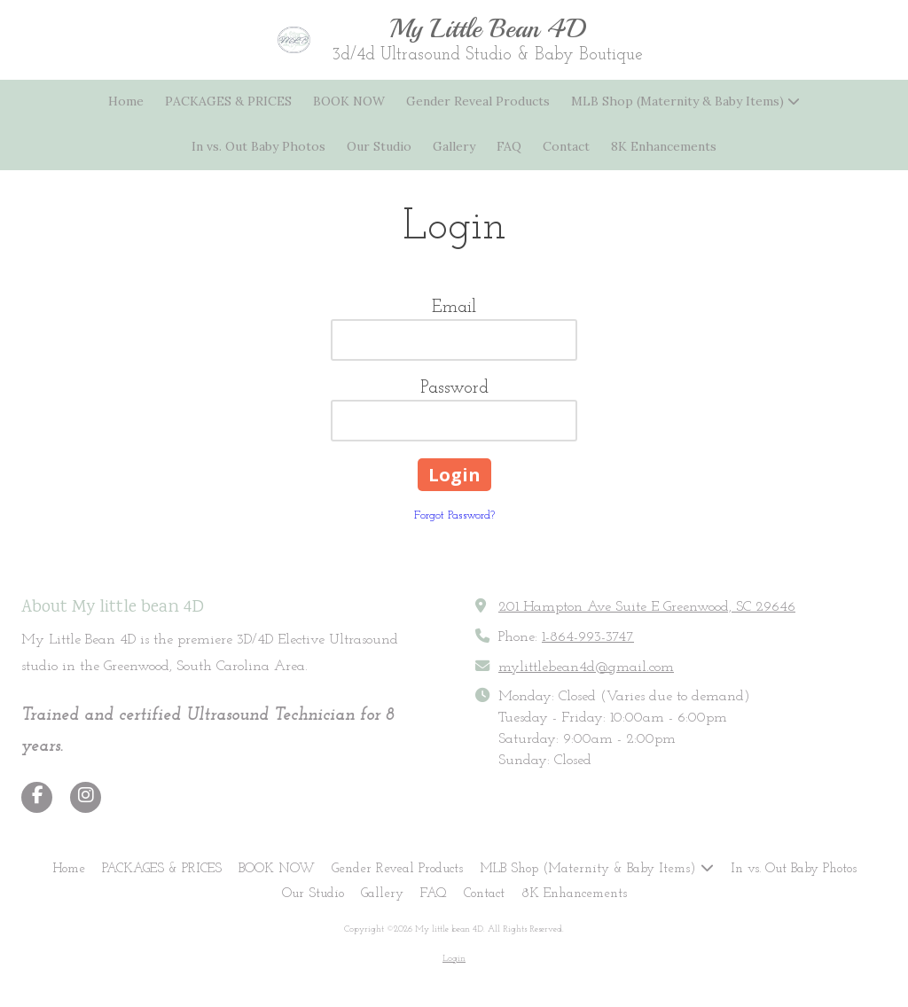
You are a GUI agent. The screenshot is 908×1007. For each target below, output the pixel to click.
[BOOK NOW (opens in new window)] (348, 102)
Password (454, 388)
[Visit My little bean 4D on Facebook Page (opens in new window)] (36, 797)
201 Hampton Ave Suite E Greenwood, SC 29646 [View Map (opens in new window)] (646, 607)
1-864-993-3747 (588, 637)
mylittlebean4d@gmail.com (586, 667)
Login (454, 959)
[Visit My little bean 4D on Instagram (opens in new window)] (85, 797)
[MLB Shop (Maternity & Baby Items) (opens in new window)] (685, 102)
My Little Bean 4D (487, 28)
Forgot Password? (454, 515)
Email (454, 307)
